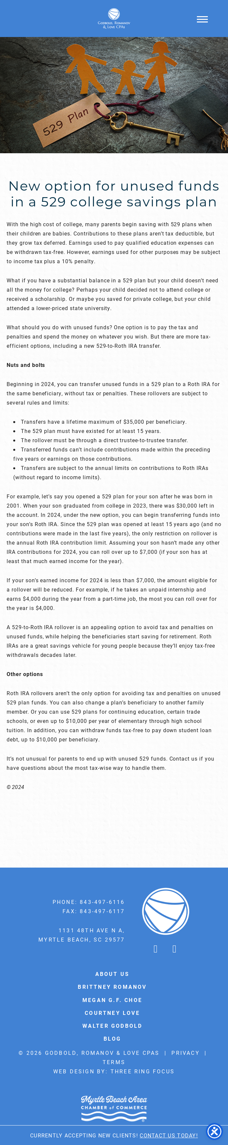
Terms (114, 1061)
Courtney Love (112, 1012)
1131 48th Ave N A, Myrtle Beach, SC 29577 (81, 935)
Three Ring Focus (143, 1071)
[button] (202, 19)
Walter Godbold (112, 1025)
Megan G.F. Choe (112, 999)
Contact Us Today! (169, 1135)
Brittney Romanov (112, 986)
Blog (112, 1038)
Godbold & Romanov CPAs (114, 18)
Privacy (185, 1052)
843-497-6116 (102, 901)
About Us (112, 973)
